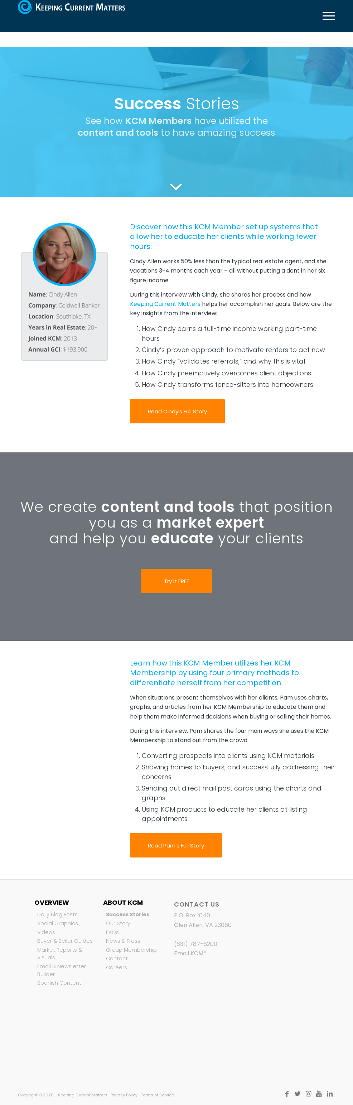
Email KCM (188, 953)
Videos (46, 932)
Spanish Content (59, 982)
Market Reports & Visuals (59, 953)
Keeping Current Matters (165, 304)
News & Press (123, 941)
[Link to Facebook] (286, 1094)
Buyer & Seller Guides (65, 941)
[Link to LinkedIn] (329, 1094)
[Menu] (325, 16)
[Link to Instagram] (308, 1094)
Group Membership (131, 949)
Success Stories (127, 914)
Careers (116, 967)
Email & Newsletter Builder (61, 970)
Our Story (118, 923)
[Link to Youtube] (319, 1094)
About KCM (123, 902)
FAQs (112, 932)
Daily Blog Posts (57, 914)
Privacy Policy (124, 1095)
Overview (51, 902)
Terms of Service (157, 1095)
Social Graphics (57, 923)
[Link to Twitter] (297, 1094)
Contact (117, 958)
